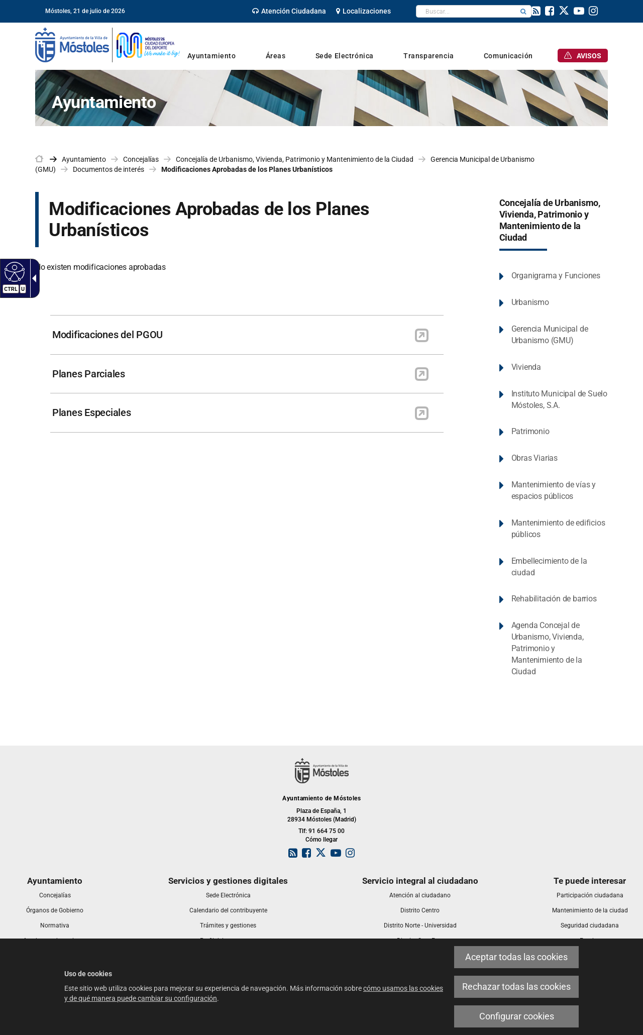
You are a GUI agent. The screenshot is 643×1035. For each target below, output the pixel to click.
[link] (289, 11)
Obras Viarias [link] (534, 458)
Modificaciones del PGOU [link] (107, 335)
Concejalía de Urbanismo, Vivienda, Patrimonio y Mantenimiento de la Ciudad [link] (294, 159)
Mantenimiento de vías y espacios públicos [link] (553, 490)
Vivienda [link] (526, 367)
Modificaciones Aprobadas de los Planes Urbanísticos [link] (247, 169)
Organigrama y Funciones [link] (555, 275)
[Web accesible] (13, 271)
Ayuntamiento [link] (84, 159)
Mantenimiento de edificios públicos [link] (558, 528)
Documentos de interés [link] (108, 169)
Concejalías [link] (141, 159)
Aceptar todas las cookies (516, 957)
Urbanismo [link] (530, 302)
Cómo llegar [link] (321, 839)
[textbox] (466, 11)
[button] (523, 11)
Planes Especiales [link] (91, 412)
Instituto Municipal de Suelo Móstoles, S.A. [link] (559, 399)
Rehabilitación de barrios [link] (554, 598)
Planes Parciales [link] (88, 374)
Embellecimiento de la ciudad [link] (549, 566)
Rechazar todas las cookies (516, 986)
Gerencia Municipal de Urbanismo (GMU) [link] (549, 334)
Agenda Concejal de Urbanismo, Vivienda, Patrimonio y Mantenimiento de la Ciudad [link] (547, 648)
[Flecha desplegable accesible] (32, 278)
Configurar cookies (516, 1016)
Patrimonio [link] (530, 431)
